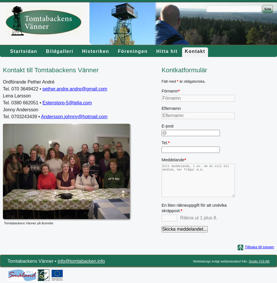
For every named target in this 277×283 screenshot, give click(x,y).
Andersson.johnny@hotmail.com (74, 116)
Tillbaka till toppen (259, 247)
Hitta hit (167, 51)
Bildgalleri (59, 51)
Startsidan (23, 51)
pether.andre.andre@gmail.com (74, 88)
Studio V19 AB (259, 261)
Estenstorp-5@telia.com (67, 102)
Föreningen (132, 51)
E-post (168, 126)
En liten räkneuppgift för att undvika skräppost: (194, 208)
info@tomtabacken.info (81, 261)
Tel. (173, 143)
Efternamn (171, 108)
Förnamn (173, 91)
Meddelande (174, 160)
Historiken (95, 51)
